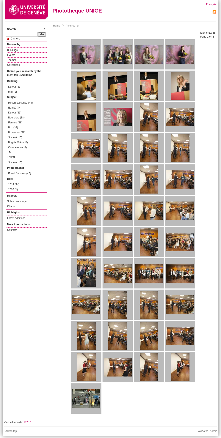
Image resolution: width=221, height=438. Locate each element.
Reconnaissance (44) (20, 102)
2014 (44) (13, 184)
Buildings (12, 50)
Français (211, 4)
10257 (27, 422)
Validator (203, 431)
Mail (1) (12, 91)
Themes (11, 59)
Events (11, 55)
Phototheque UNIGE (77, 11)
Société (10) (15, 137)
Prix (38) (13, 127)
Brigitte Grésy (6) (18, 142)
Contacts (12, 230)
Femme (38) (15, 122)
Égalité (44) (14, 107)
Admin (213, 431)
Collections (13, 64)
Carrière (13, 38)
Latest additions (16, 218)
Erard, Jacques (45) (19, 173)
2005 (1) (13, 189)
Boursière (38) (16, 117)
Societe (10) (15, 162)
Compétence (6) (17, 147)
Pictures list (72, 25)
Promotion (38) (16, 132)
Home (56, 25)
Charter (11, 206)
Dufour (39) (14, 86)
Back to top (10, 431)
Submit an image (17, 201)
